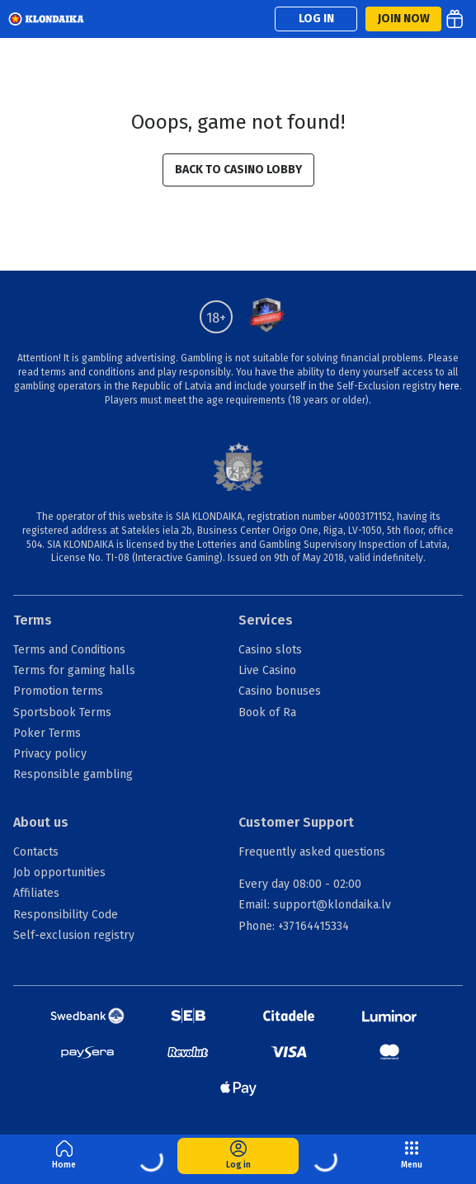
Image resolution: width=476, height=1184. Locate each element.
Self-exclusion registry (73, 935)
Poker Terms (47, 733)
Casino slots (270, 650)
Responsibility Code (65, 915)
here (449, 386)
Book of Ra (267, 712)
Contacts (36, 852)
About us (40, 822)
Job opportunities (59, 873)
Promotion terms (58, 691)
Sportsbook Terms (62, 712)
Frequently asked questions (311, 852)
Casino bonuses (279, 691)
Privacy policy (50, 754)
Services (265, 620)
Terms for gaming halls (74, 670)
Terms (32, 620)
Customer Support (296, 822)
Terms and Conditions (69, 650)
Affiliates (36, 893)
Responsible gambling (73, 774)
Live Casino (267, 670)
